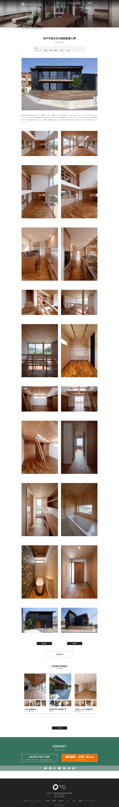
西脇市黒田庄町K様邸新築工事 (60, 710)
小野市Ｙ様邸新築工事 (35, 710)
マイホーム (38, 50)
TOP (23, 28)
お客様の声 (59, 654)
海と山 (63, 50)
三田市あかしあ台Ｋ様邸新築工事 (86, 710)
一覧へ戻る (59, 728)
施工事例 (27, 28)
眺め (69, 50)
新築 (46, 50)
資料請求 (90, 3)
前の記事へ (44, 643)
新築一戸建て (54, 50)
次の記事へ (74, 643)
